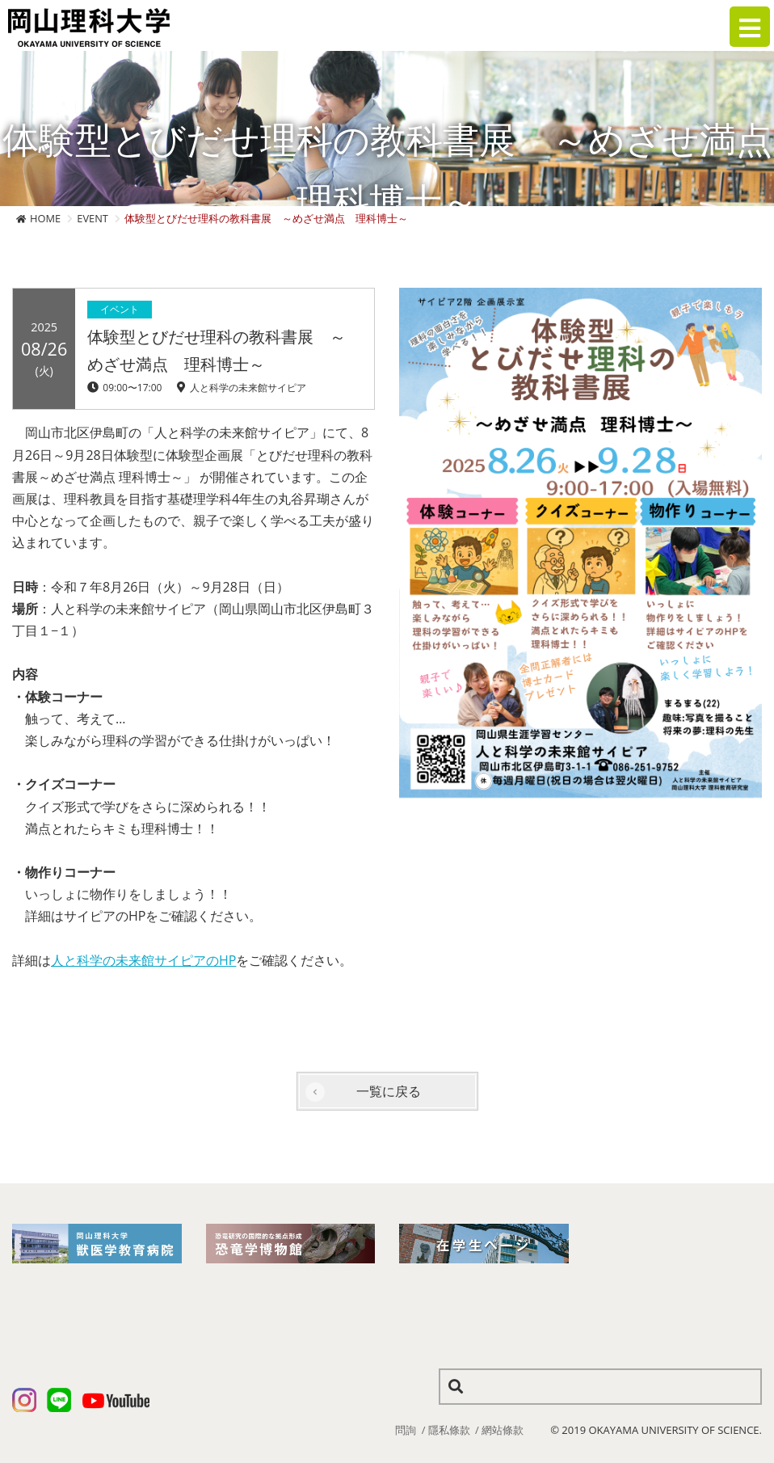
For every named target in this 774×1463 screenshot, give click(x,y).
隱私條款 (449, 1430)
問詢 (405, 1430)
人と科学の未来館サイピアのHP (143, 960)
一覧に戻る (388, 1091)
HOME (45, 218)
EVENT (92, 218)
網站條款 (503, 1430)
